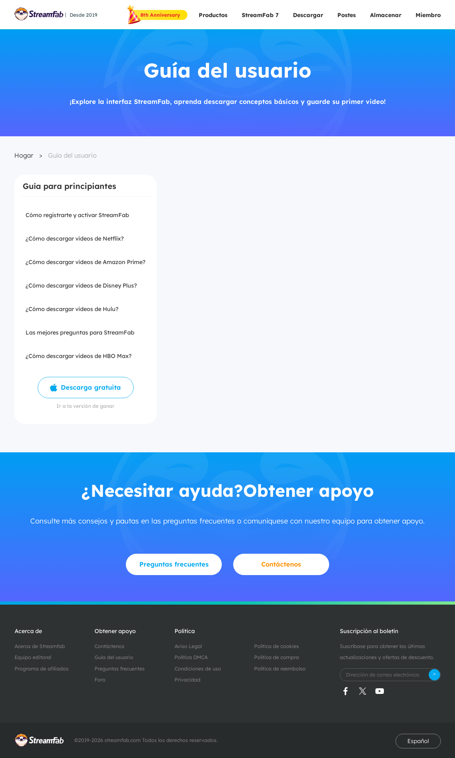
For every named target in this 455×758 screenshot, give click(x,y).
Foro (100, 680)
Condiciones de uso (198, 668)
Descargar (308, 15)
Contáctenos (109, 646)
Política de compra (276, 657)
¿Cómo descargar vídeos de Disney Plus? (81, 285)
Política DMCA (191, 657)
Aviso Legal (188, 646)
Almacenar (385, 15)
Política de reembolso (280, 668)
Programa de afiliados (42, 668)
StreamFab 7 (260, 15)
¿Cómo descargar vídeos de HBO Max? (79, 355)
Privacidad (187, 680)
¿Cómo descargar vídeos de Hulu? (72, 308)
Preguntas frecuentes (120, 668)
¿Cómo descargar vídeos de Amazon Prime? (85, 261)
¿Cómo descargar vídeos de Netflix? (75, 238)
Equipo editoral (33, 657)
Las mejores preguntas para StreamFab (80, 332)
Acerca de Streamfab (40, 646)
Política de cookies (276, 646)
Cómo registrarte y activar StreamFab (77, 215)
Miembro (428, 15)
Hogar (23, 155)
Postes (346, 15)
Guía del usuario (72, 155)
